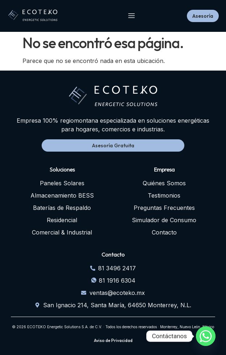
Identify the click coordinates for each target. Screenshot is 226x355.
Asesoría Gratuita (113, 145)
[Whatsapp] (205, 336)
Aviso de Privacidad (113, 340)
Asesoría (202, 16)
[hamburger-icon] (132, 16)
